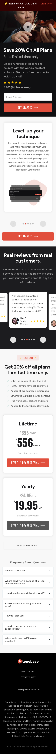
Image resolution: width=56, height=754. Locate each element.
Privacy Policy (28, 676)
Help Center (28, 671)
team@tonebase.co (28, 689)
